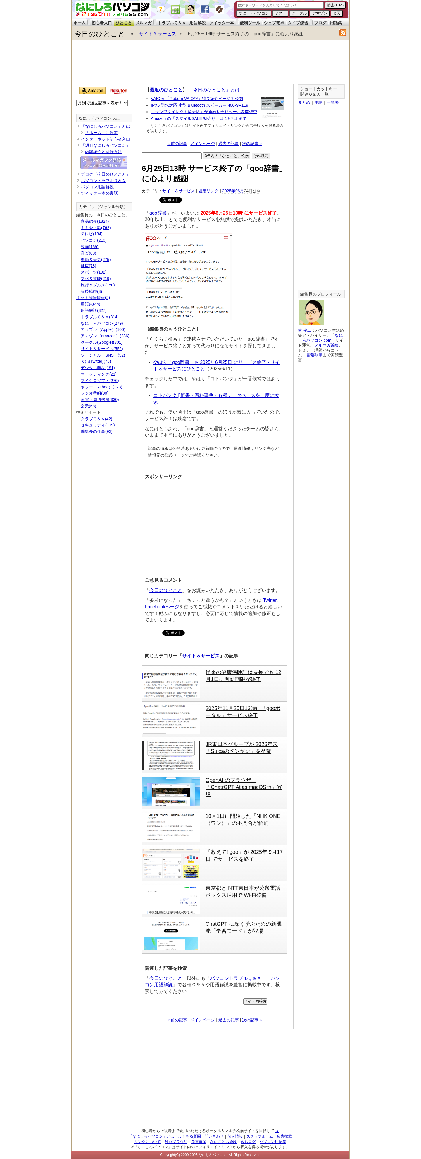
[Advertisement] (210, 62)
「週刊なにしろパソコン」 (105, 145)
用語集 (336, 22)
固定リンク (208, 191)
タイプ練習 (298, 22)
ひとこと (123, 22)
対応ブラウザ (176, 1141)
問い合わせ (214, 1136)
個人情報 (235, 1136)
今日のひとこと (100, 34)
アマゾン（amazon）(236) (105, 336)
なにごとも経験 (223, 1141)
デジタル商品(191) (98, 367)
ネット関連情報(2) (93, 297)
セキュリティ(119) (98, 425)
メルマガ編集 (326, 345)
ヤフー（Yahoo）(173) (101, 387)
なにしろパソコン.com (99, 118)
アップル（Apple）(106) (103, 329)
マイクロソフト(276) (100, 380)
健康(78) (88, 265)
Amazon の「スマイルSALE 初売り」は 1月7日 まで (199, 118)
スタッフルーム (259, 1136)
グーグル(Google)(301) (101, 342)
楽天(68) (88, 406)
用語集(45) (90, 304)
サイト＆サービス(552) (102, 348)
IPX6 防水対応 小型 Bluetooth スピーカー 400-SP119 (199, 105)
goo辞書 (158, 212)
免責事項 (198, 1141)
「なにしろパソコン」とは (105, 126)
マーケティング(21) (99, 374)
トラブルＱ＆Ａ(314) (100, 317)
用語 (318, 102)
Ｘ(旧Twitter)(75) (96, 361)
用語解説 (197, 22)
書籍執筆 (314, 355)
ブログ (320, 22)
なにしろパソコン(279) (102, 323)
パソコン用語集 (273, 1141)
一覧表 (333, 102)
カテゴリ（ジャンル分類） (103, 207)
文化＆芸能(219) (96, 278)
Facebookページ (162, 606)
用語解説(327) (94, 310)
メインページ (202, 143)
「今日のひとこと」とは (214, 89)
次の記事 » (252, 143)
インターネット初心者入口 (105, 139)
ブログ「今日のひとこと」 (105, 174)
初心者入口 (102, 22)
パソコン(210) (94, 240)
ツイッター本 (221, 22)
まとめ (304, 102)
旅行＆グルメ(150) (98, 285)
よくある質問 (189, 1136)
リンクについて (147, 1141)
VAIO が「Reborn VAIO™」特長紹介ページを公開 (197, 98)
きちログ (248, 1141)
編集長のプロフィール (320, 294)
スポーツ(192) (94, 272)
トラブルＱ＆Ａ (172, 22)
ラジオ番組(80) (94, 393)
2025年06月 (233, 191)
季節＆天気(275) (96, 259)
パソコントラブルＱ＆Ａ (235, 978)
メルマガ (143, 22)
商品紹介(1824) (95, 221)
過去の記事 (228, 143)
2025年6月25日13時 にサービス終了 (239, 212)
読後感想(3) (91, 291)
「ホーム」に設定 (101, 132)
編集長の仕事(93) (97, 431)
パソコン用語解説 (97, 186)
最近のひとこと (166, 89)
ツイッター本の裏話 (99, 193)
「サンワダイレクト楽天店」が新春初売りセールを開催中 (204, 111)
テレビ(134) (92, 234)
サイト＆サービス (157, 33)
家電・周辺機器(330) (100, 399)
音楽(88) (88, 253)
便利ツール (250, 22)
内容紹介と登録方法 (103, 151)
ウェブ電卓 (274, 22)
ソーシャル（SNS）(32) (103, 355)
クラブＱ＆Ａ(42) (96, 419)
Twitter (270, 600)
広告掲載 (284, 1136)
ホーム (79, 22)
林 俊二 (304, 330)
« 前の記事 (177, 143)
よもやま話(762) (96, 227)
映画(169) (90, 246)
